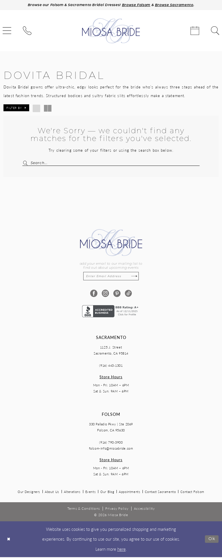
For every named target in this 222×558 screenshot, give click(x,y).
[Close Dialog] (8, 540)
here (121, 550)
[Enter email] (111, 277)
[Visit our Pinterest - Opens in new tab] (117, 294)
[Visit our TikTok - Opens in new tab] (128, 294)
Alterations (72, 493)
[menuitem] (27, 31)
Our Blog (107, 493)
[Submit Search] (28, 163)
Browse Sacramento (176, 5)
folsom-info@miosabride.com (111, 449)
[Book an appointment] (195, 31)
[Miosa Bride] (111, 31)
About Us (52, 493)
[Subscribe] (135, 277)
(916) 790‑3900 (111, 443)
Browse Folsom (137, 5)
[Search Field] (111, 163)
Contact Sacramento (160, 493)
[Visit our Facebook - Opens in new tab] (93, 294)
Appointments (129, 493)
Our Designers (29, 493)
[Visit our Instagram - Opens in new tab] (105, 294)
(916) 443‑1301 (111, 366)
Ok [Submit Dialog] (212, 540)
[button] (16, 108)
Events (90, 493)
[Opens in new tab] (111, 311)
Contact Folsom (192, 493)
